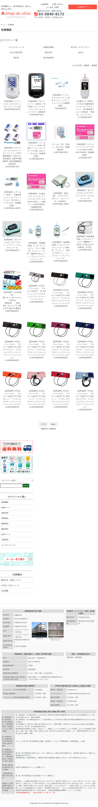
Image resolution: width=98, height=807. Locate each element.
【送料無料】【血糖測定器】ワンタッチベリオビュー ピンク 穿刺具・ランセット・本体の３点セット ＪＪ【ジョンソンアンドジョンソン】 (61, 250)
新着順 (94, 65)
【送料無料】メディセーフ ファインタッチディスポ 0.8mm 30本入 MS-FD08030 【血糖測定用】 (85, 149)
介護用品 (4, 540)
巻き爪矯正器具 (16, 52)
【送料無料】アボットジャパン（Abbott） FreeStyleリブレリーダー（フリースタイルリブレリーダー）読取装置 (36, 106)
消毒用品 (4, 518)
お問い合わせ (55, 4)
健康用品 (4, 524)
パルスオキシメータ (16, 47)
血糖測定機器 (48, 47)
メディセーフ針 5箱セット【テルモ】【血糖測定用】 (60, 147)
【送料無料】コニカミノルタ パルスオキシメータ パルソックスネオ (12, 104)
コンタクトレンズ (8, 545)
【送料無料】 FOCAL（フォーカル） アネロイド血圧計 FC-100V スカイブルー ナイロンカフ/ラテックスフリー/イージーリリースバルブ (85, 399)
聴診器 (16, 58)
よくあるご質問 (50, 7)
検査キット (5, 507)
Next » (53, 424)
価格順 (86, 65)
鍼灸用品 (4, 529)
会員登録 (43, 4)
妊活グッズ (5, 534)
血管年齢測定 (48, 58)
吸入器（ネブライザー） (81, 47)
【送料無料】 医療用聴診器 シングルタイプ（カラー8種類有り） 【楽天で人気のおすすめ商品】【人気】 (85, 241)
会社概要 (4, 591)
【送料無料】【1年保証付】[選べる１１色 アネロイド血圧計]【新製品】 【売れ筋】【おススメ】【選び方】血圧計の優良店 (12, 300)
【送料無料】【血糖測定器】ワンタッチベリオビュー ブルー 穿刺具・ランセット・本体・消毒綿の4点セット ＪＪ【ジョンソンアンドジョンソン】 (37, 251)
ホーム (3, 25)
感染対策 (4, 513)
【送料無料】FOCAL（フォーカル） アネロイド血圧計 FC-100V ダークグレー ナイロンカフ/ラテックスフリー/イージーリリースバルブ (12, 350)
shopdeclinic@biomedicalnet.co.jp (78, 693)
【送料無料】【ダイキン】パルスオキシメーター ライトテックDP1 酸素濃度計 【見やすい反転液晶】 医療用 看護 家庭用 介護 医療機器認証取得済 (12, 156)
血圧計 (81, 52)
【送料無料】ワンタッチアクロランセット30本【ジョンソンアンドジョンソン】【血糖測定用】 (61, 100)
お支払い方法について (10, 585)
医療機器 (11, 25)
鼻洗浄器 (48, 52)
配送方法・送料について (11, 580)
